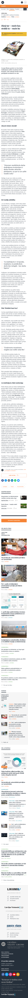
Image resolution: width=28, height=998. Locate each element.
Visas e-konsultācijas (8, 880)
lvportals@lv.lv (9, 963)
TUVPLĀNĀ (4, 699)
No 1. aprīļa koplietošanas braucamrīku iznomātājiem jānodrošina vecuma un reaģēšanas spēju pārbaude (16, 815)
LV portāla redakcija (7, 961)
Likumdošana (12, 797)
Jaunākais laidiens (14, 915)
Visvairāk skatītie (14, 898)
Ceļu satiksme (19, 820)
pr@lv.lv (12, 965)
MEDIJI (3, 533)
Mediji (12, 486)
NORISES (3, 6)
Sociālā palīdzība (8, 876)
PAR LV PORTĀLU (5, 952)
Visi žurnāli (13, 936)
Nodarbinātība (20, 486)
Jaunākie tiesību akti (15, 896)
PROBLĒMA (4, 697)
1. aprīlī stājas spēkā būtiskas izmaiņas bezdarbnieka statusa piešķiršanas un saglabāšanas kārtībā (13, 613)
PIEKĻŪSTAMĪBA (5, 955)
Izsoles (11, 916)
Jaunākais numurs (14, 933)
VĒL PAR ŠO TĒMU (6, 528)
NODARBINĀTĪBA (5, 535)
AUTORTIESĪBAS (5, 957)
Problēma (8, 16)
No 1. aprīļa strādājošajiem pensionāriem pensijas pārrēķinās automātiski (11, 585)
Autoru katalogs (14, 935)
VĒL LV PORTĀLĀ (5, 748)
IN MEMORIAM (5, 696)
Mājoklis (18, 808)
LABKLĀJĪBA (4, 532)
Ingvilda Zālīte (4, 500)
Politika (13, 711)
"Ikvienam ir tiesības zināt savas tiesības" (11, 981)
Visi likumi (12, 900)
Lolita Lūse (4, 13)
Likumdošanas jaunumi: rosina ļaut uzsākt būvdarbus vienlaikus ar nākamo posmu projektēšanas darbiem (13, 793)
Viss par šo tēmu (7, 685)
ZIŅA (2, 700)
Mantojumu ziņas (14, 918)
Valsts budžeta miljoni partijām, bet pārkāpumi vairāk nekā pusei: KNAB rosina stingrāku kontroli (12, 773)
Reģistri (17, 840)
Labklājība (17, 16)
